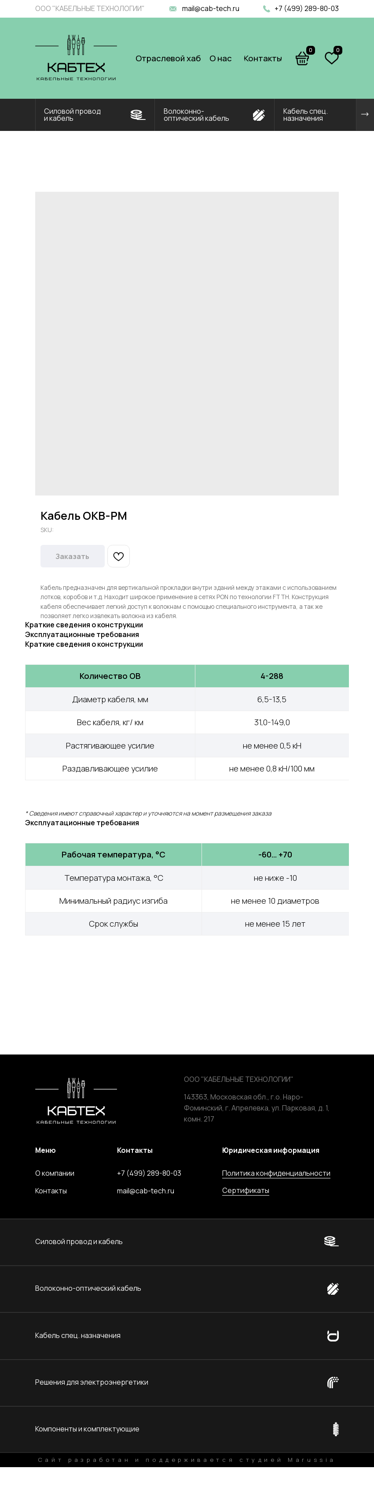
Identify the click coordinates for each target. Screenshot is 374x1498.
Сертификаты (245, 1190)
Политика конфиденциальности (276, 1173)
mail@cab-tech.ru (210, 8)
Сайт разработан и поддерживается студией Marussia (187, 1460)
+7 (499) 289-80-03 (307, 8)
